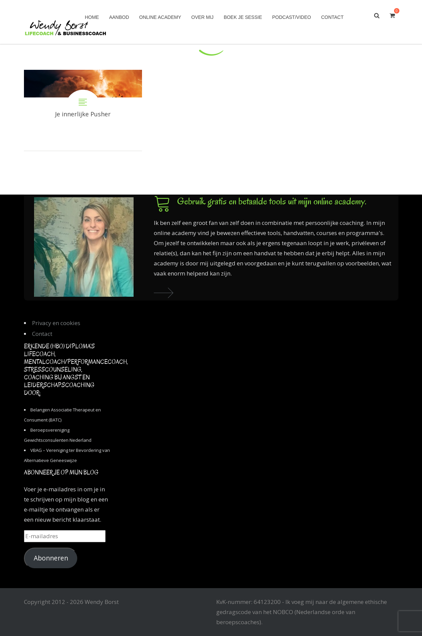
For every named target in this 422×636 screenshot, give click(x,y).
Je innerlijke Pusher (83, 110)
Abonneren (51, 558)
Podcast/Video (291, 17)
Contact (332, 17)
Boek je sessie (243, 17)
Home (92, 17)
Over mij (202, 17)
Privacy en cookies (56, 323)
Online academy (160, 17)
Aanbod (119, 17)
